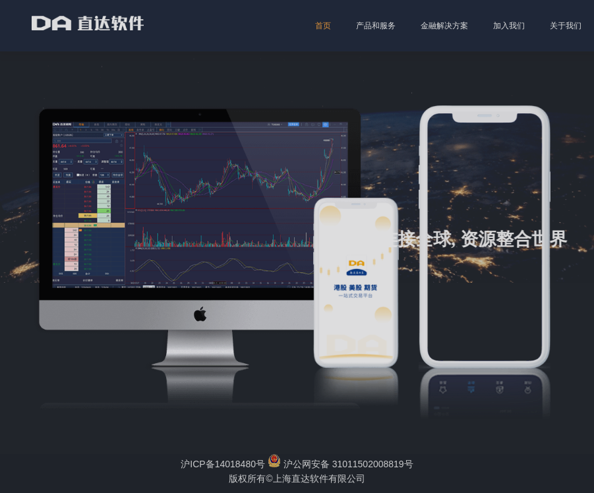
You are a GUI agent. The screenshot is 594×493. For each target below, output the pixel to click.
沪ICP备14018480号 (223, 464)
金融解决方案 (444, 25)
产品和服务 (376, 25)
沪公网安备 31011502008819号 (340, 464)
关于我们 (565, 25)
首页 (323, 25)
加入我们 (509, 25)
